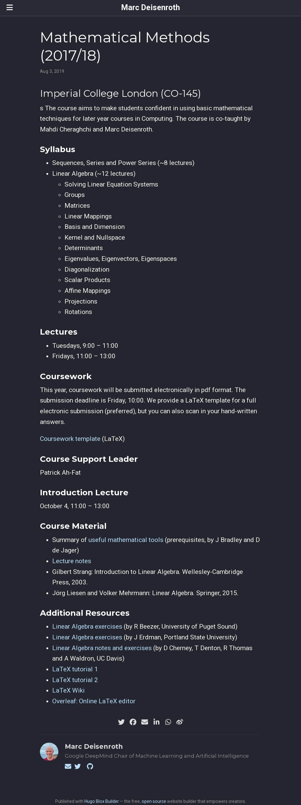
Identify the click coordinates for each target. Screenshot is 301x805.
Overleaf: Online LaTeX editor (93, 701)
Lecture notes (71, 561)
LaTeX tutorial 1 (75, 669)
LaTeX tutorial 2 (75, 680)
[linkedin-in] (156, 722)
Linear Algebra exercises (87, 626)
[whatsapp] (168, 722)
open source (154, 801)
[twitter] (121, 722)
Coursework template (70, 438)
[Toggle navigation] (9, 7)
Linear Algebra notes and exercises (102, 648)
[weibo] (179, 722)
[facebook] (133, 722)
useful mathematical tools (125, 540)
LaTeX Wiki (68, 690)
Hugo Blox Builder (101, 801)
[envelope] (144, 722)
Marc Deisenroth (150, 7)
